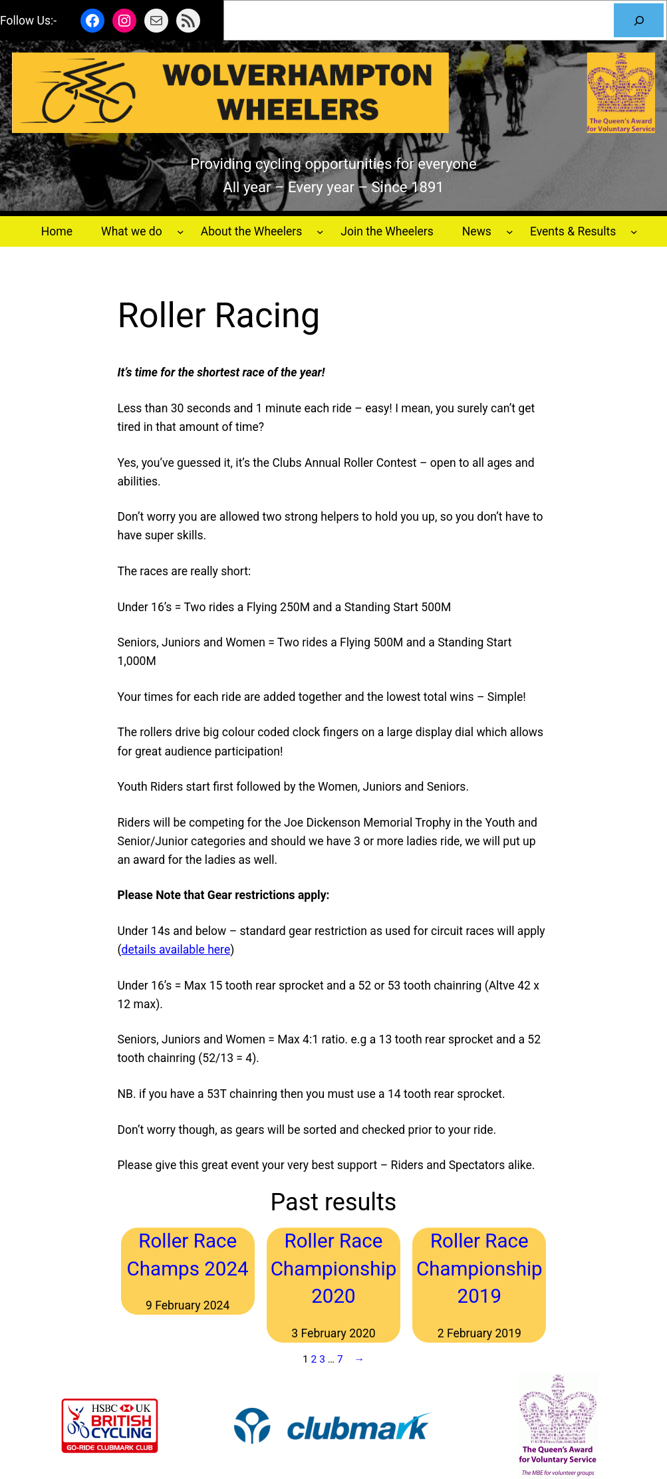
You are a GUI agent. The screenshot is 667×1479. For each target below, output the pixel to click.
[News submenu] (509, 231)
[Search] (639, 20)
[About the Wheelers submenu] (320, 231)
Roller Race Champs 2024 (188, 1254)
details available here (176, 949)
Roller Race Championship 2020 (334, 1268)
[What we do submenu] (180, 231)
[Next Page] (356, 1359)
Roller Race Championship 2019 (479, 1268)
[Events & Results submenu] (634, 231)
